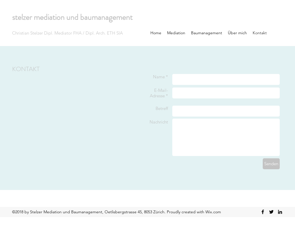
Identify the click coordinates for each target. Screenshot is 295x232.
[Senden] (271, 163)
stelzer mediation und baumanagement (72, 17)
